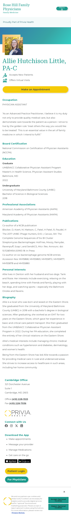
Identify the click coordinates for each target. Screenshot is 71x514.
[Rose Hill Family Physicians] (24, 8)
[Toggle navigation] (62, 8)
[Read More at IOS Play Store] (11, 461)
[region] (35, 500)
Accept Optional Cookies (58, 500)
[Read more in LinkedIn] (22, 426)
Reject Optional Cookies (58, 507)
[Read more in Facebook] (6, 426)
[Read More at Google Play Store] (24, 461)
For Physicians (16, 479)
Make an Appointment (35, 89)
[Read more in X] (17, 426)
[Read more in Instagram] (11, 426)
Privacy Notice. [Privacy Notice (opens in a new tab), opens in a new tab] (18, 513)
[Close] (64, 491)
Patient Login (16, 471)
